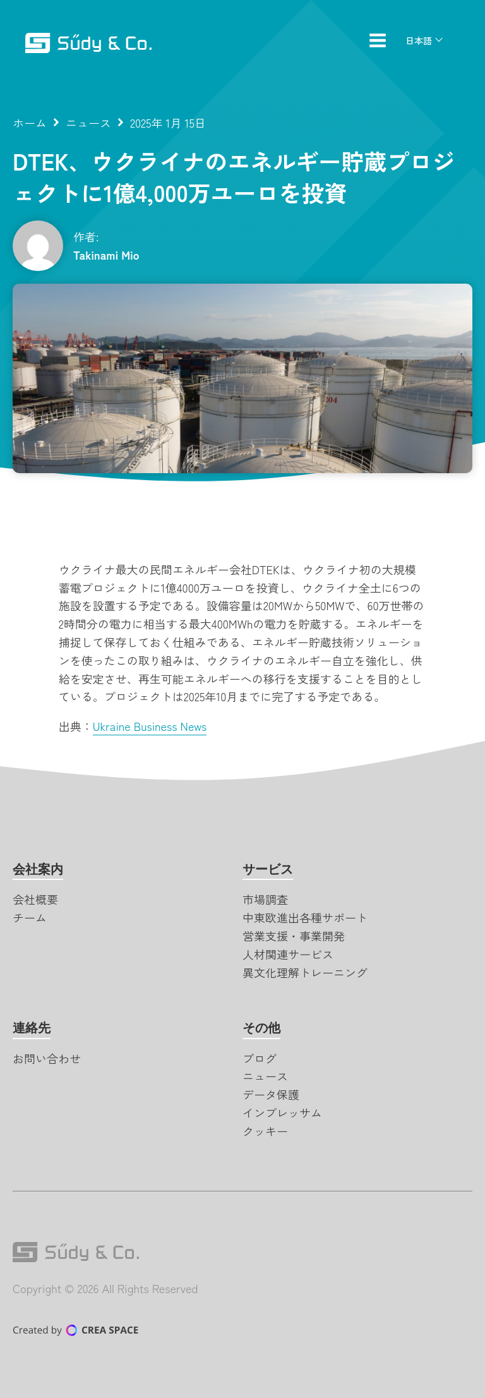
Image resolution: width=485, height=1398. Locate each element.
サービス (267, 869)
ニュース (88, 122)
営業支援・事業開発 (293, 935)
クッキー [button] (265, 1131)
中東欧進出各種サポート (305, 917)
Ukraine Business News (150, 726)
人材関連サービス (287, 954)
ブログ (259, 1058)
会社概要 (35, 899)
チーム (30, 917)
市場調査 (265, 899)
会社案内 (38, 869)
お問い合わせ (47, 1058)
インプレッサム (282, 1112)
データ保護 (270, 1094)
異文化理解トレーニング (305, 972)
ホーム (30, 122)
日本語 (418, 40)
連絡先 (32, 1027)
